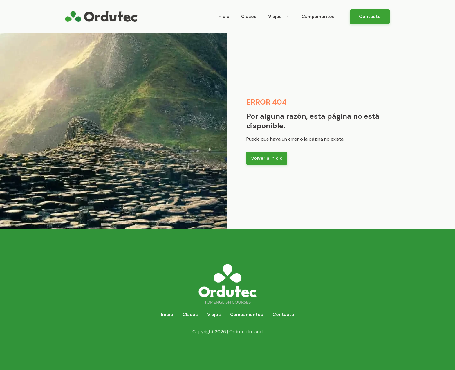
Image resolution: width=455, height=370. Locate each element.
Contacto (370, 16)
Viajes (279, 16)
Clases (249, 16)
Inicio (223, 16)
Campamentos (318, 16)
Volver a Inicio (267, 158)
